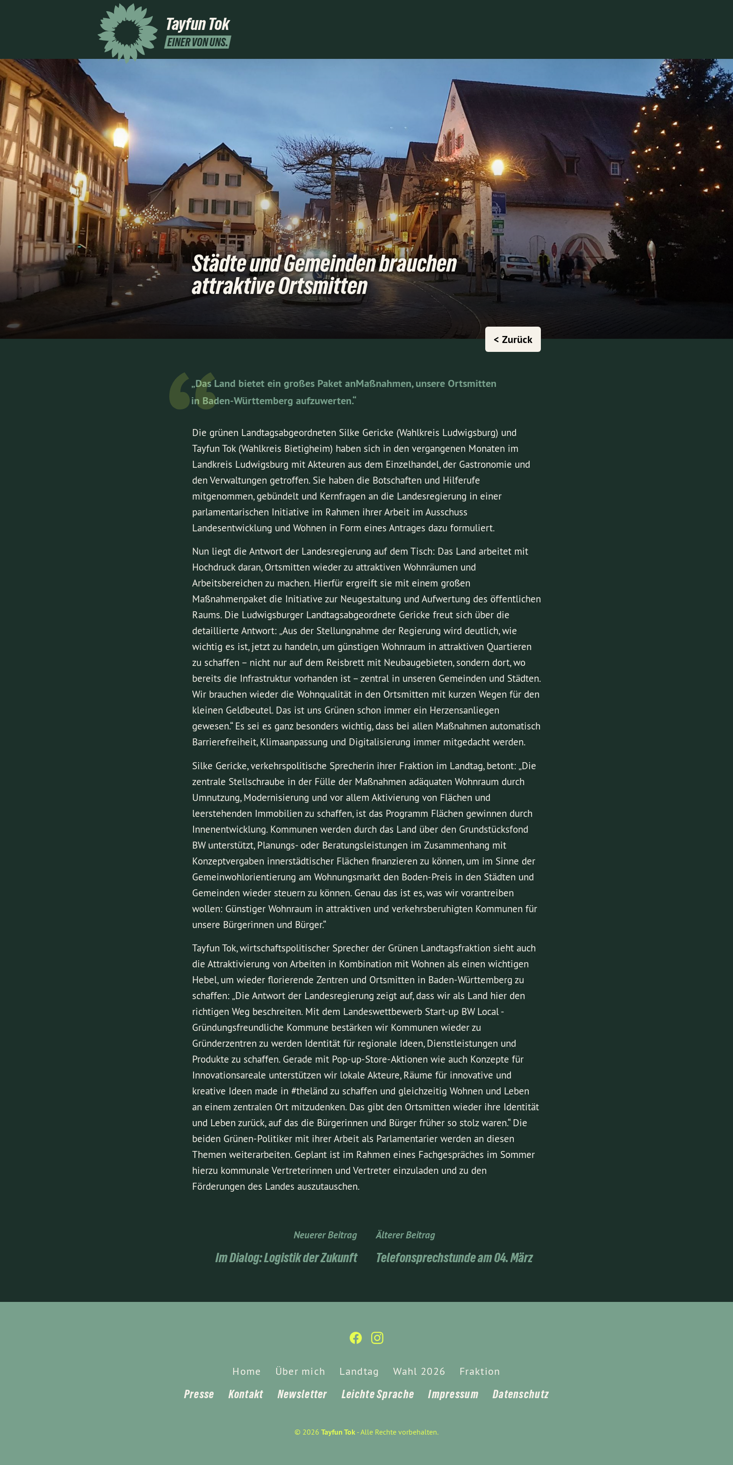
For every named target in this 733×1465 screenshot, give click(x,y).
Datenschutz (521, 1394)
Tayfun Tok (338, 1432)
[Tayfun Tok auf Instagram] (631, 12)
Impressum (453, 1394)
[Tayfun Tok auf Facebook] (617, 12)
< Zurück (513, 339)
